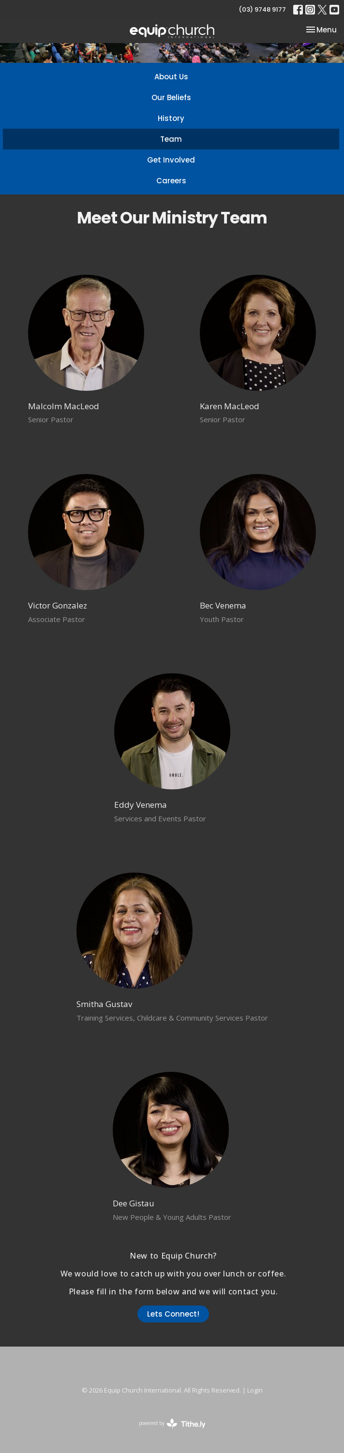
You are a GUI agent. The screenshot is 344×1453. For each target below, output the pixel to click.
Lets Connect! (173, 1314)
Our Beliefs (171, 97)
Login (255, 1390)
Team (171, 139)
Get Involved (171, 160)
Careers (171, 181)
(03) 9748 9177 (262, 9)
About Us (171, 77)
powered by (172, 1423)
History (171, 118)
